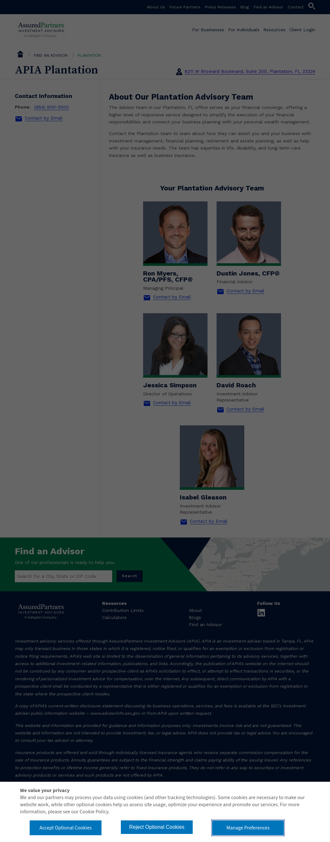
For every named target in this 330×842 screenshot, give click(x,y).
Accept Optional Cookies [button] (65, 827)
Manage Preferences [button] (248, 827)
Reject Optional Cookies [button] (157, 827)
